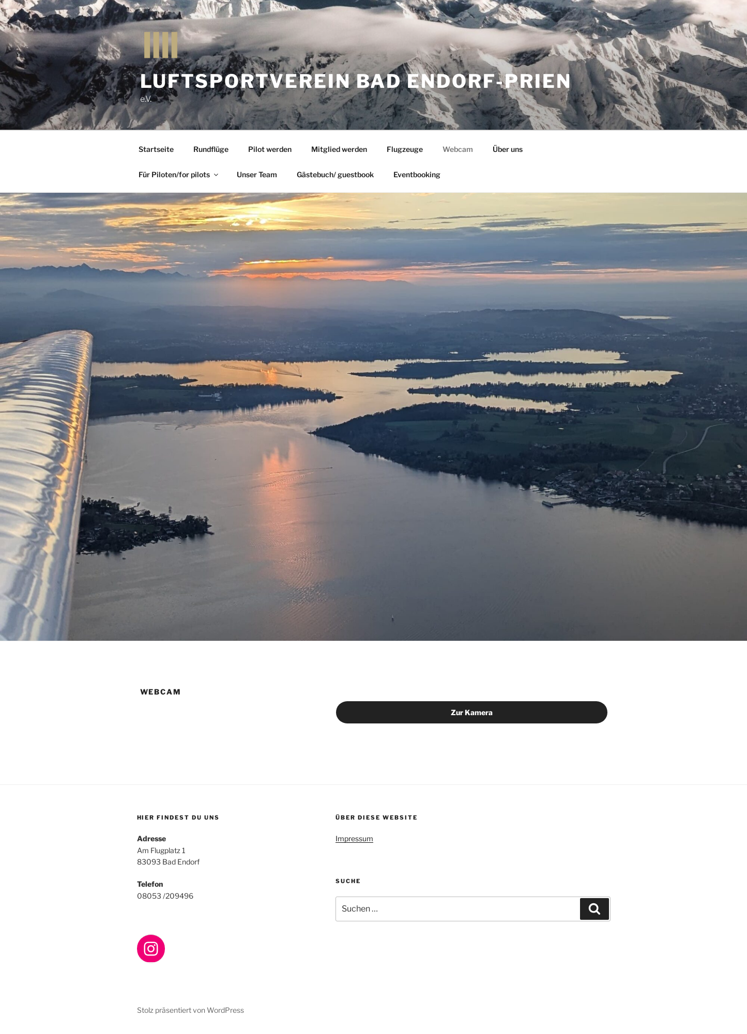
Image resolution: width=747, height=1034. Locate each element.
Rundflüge (210, 149)
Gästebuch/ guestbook (335, 174)
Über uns (508, 149)
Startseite (156, 149)
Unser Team (257, 174)
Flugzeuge (405, 149)
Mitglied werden (339, 149)
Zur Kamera (472, 712)
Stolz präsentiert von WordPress (190, 1010)
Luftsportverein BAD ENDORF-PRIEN (356, 81)
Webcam (458, 149)
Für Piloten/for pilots (179, 174)
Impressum (354, 838)
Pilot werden (270, 149)
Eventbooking (416, 174)
